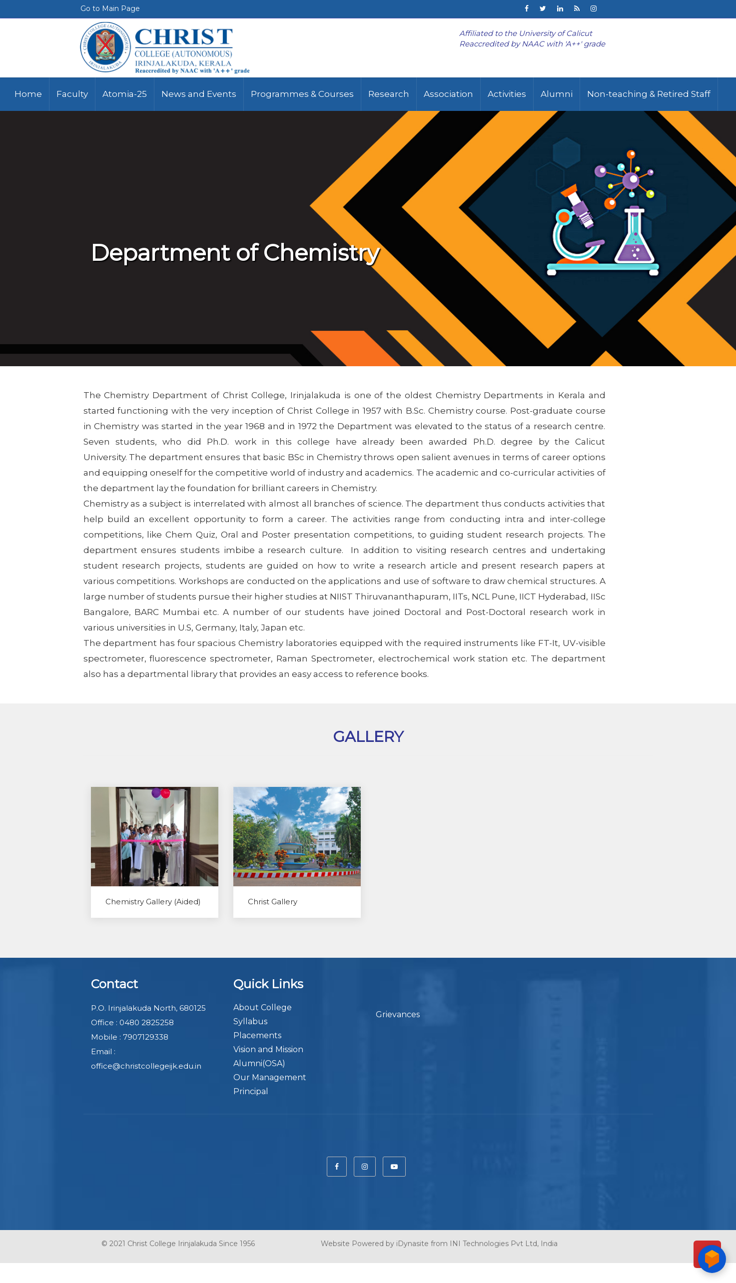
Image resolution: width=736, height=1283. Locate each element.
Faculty (72, 94)
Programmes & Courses (302, 94)
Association (448, 94)
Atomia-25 (124, 94)
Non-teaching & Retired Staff (649, 94)
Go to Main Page (110, 8)
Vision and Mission (268, 1049)
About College (262, 1007)
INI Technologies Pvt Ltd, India (504, 1241)
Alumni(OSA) (259, 1063)
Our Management (269, 1077)
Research (388, 94)
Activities (507, 94)
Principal (250, 1091)
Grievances (398, 1014)
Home (28, 94)
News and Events (198, 94)
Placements (257, 1035)
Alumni (557, 94)
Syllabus (250, 1021)
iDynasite (412, 1241)
